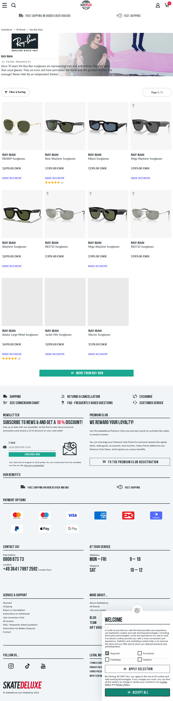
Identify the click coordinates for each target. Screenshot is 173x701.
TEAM (93, 623)
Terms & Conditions (99, 663)
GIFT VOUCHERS (99, 628)
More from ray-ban (86, 373)
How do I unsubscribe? (34, 465)
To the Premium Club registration (129, 462)
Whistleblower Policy (100, 676)
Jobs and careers (98, 610)
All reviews (8, 621)
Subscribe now (32, 454)
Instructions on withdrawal (16, 613)
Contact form (45, 569)
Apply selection (137, 669)
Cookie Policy (96, 671)
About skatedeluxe (99, 602)
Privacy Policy (96, 667)
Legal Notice (98, 655)
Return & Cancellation (14, 610)
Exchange (143, 397)
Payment (7, 602)
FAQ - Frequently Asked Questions (86, 403)
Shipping (12, 397)
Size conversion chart (21, 403)
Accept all (138, 693)
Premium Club (99, 415)
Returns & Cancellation (80, 397)
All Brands (95, 606)
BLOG (93, 618)
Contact (7, 631)
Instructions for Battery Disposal (19, 628)
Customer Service (148, 403)
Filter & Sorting (14, 92)
